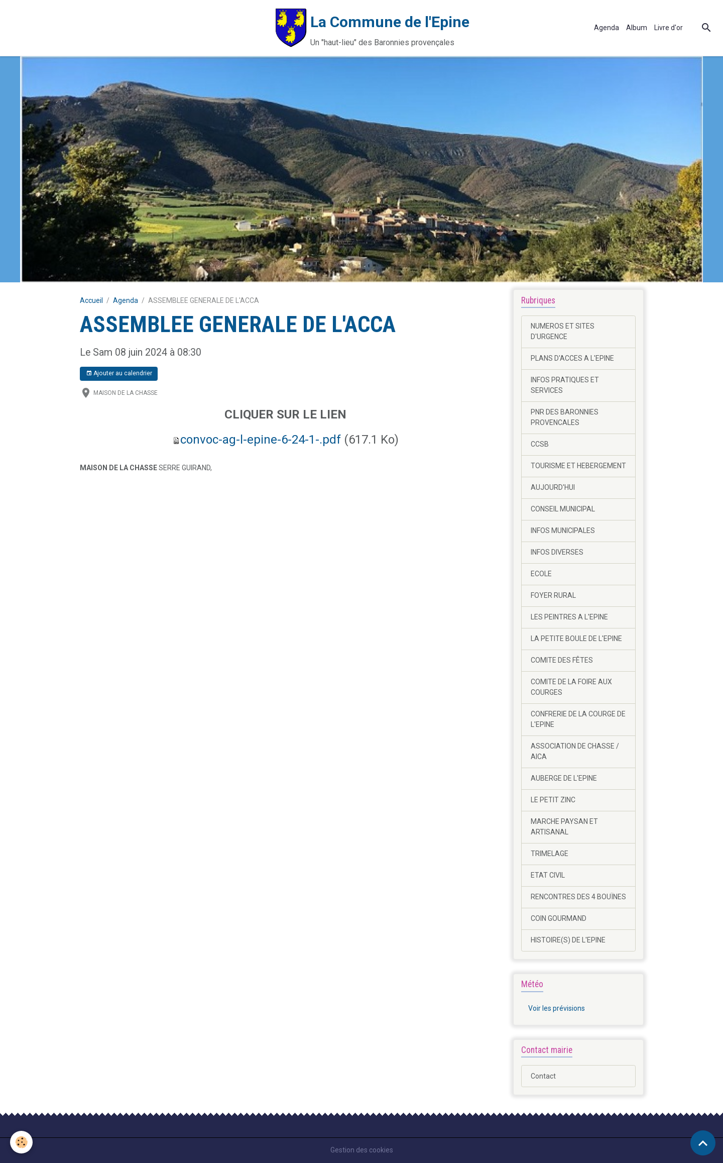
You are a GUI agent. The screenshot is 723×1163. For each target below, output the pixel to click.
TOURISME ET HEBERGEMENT (578, 466)
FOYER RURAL (553, 595)
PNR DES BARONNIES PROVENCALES (564, 417)
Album (636, 28)
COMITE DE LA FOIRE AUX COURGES (571, 687)
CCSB (540, 444)
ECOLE (541, 574)
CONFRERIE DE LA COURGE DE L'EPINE (578, 719)
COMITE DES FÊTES (562, 660)
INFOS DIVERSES (557, 552)
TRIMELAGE (549, 854)
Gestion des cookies (361, 1150)
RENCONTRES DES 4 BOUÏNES (578, 897)
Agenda (606, 28)
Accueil (91, 300)
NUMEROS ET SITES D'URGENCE (562, 331)
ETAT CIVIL (548, 875)
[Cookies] (21, 1142)
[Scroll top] (702, 1142)
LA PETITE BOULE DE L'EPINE (576, 639)
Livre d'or (668, 28)
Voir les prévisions (556, 1008)
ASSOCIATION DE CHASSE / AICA (575, 751)
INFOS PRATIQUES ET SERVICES (565, 385)
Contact (543, 1076)
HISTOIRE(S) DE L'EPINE (568, 940)
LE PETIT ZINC (553, 800)
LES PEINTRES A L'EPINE (569, 617)
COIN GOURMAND (558, 918)
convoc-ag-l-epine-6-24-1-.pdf (260, 440)
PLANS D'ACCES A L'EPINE (572, 358)
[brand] (238, 28)
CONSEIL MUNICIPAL (563, 509)
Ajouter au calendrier (119, 373)
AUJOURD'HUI (553, 487)
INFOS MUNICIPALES (563, 530)
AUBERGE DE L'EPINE (564, 778)
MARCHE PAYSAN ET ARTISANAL (564, 826)
